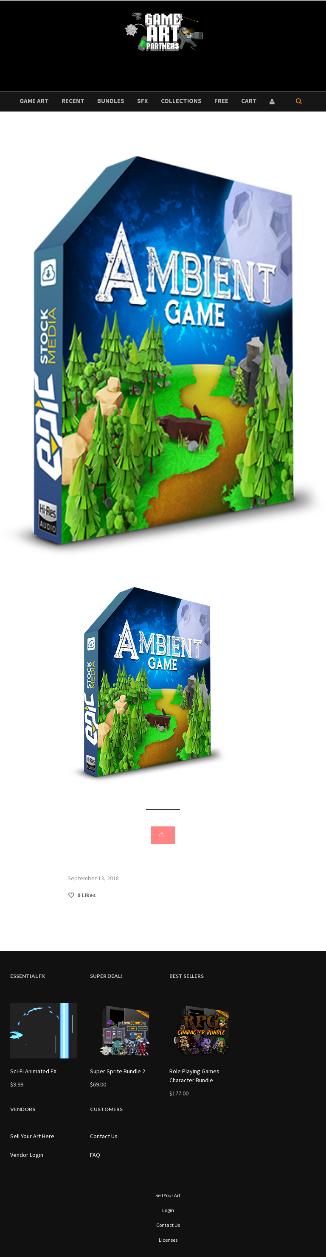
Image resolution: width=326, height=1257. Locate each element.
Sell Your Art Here (32, 1136)
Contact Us (104, 1136)
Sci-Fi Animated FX (33, 1071)
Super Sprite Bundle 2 (117, 1071)
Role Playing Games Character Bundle (194, 1075)
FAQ (95, 1155)
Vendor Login (26, 1155)
